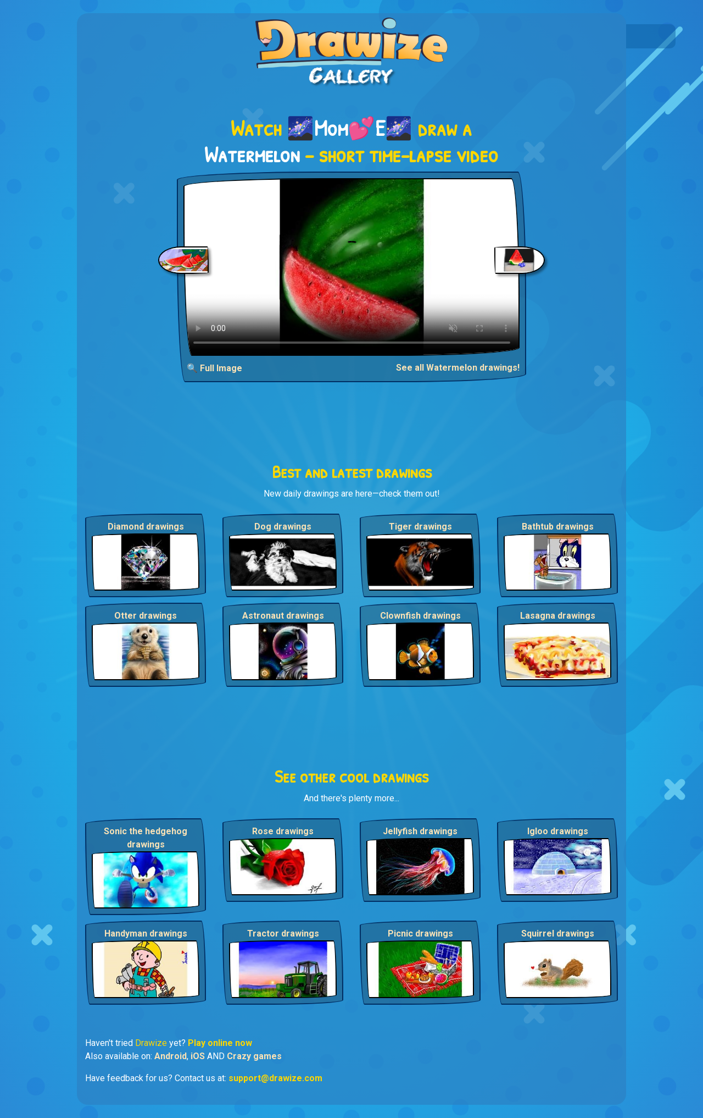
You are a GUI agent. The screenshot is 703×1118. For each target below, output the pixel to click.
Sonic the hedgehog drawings (145, 838)
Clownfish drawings (420, 615)
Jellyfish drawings (420, 831)
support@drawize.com (275, 1078)
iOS (198, 1056)
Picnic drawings (420, 933)
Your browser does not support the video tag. (351, 267)
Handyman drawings (145, 933)
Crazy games (254, 1056)
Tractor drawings (283, 933)
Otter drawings (145, 615)
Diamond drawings (146, 526)
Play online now (220, 1043)
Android (170, 1056)
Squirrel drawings (557, 933)
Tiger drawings (420, 526)
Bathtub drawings (558, 526)
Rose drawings (283, 831)
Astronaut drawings (283, 615)
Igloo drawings (557, 831)
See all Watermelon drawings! (458, 367)
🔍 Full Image (214, 368)
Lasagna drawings (557, 615)
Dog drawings (282, 526)
